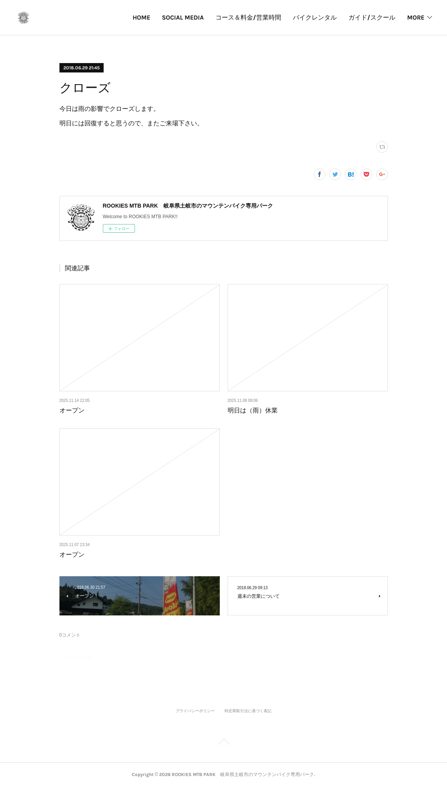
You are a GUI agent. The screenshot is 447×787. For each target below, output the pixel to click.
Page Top (223, 743)
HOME (79, 17)
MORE (415, 17)
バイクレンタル (253, 17)
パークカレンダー (370, 17)
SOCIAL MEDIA (121, 17)
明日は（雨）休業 (253, 410)
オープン (71, 410)
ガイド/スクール (310, 17)
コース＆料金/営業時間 (186, 17)
